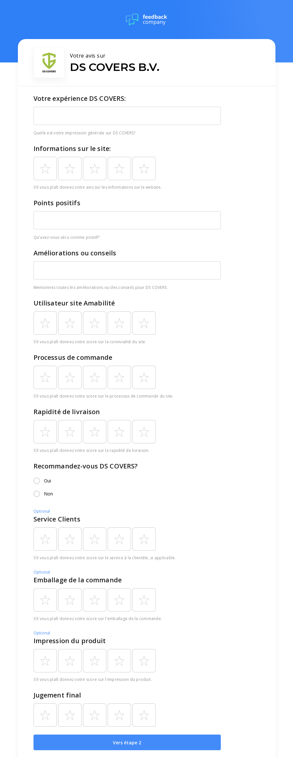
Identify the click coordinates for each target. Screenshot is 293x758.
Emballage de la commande (77, 579)
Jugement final (57, 695)
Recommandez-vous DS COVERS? (85, 466)
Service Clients (56, 519)
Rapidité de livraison (66, 411)
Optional (41, 511)
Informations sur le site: (72, 148)
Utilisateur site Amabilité (74, 303)
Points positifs (56, 202)
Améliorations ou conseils (74, 253)
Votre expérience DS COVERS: (79, 98)
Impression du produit (69, 640)
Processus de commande (73, 357)
